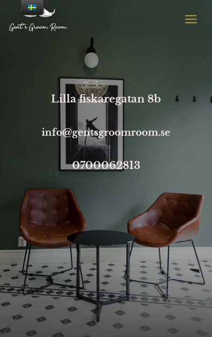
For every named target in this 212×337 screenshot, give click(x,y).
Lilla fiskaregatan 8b (106, 99)
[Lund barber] (38, 19)
